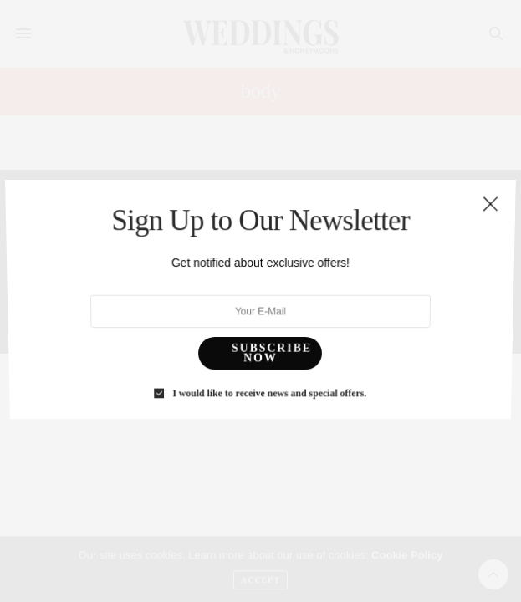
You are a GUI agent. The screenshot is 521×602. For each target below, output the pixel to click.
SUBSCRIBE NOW (270, 343)
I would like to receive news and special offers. (268, 379)
